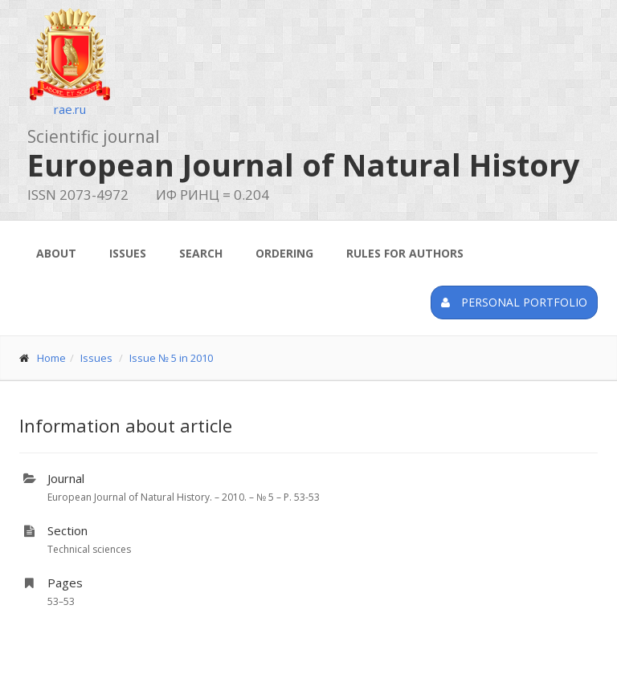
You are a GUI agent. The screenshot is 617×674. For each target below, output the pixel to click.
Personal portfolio (514, 302)
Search (201, 253)
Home (51, 358)
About (56, 253)
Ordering (284, 253)
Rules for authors (405, 253)
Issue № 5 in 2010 (171, 358)
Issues (127, 253)
